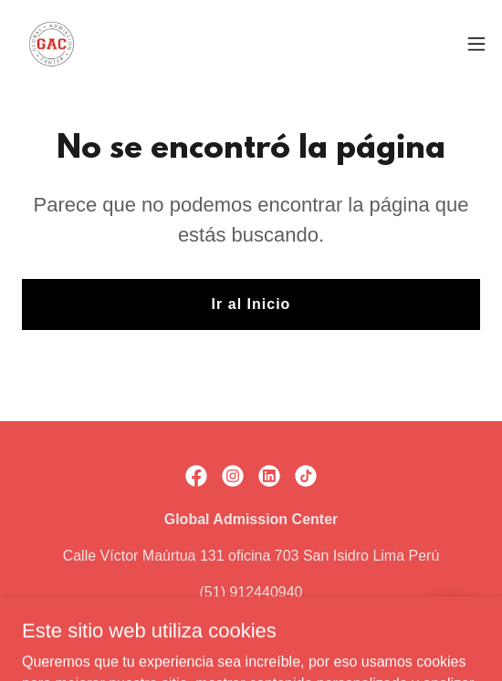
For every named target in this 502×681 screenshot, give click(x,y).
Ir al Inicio (251, 304)
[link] (51, 43)
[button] (476, 44)
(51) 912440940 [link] (251, 592)
